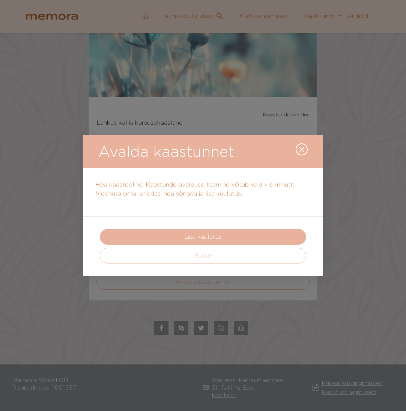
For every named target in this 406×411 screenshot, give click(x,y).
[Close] (302, 149)
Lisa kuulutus (203, 236)
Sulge (203, 255)
